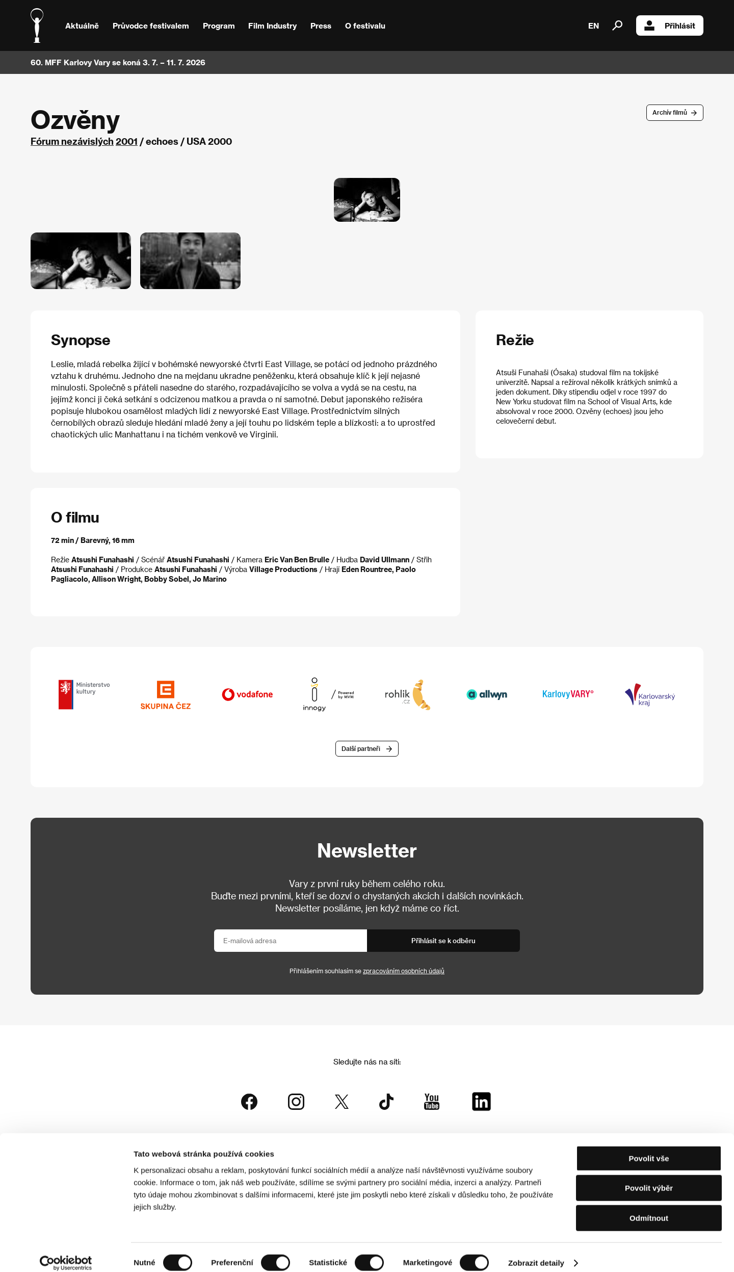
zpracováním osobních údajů (403, 972)
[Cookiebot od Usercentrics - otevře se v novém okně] (66, 1252)
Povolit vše (648, 1147)
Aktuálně (82, 25)
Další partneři (361, 750)
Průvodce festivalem (151, 25)
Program (219, 25)
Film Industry (272, 25)
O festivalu (365, 25)
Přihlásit (669, 25)
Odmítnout (649, 1207)
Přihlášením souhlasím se (367, 972)
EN (593, 25)
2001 (127, 141)
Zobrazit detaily (536, 1252)
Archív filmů (669, 112)
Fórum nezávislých (72, 141)
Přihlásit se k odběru (443, 942)
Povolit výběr (649, 1177)
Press (320, 25)
